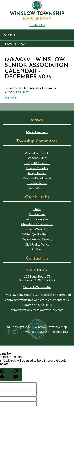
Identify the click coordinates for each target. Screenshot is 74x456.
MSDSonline (37, 214)
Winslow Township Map (50, 327)
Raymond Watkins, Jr (37, 178)
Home (9, 44)
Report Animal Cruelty (37, 239)
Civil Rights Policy (37, 244)
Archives (11, 97)
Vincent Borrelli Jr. (37, 153)
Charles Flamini (37, 183)
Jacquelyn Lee (37, 173)
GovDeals (37, 249)
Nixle (37, 209)
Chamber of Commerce (37, 224)
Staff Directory (37, 269)
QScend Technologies (53, 331)
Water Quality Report (37, 234)
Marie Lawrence (37, 132)
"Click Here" (21, 92)
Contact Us (37, 25)
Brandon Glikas (37, 158)
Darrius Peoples (37, 168)
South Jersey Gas (37, 219)
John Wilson (37, 188)
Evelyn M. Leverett (37, 163)
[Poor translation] (15, 374)
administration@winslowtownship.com (37, 310)
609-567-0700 (35, 304)
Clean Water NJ (37, 229)
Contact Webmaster (37, 287)
